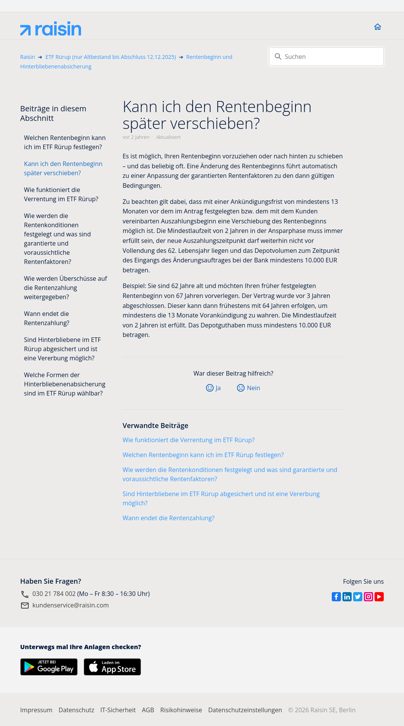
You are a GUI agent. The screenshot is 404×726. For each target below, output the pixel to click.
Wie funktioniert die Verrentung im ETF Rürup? (61, 194)
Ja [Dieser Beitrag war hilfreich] (218, 388)
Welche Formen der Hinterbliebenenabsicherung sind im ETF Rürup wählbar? (64, 384)
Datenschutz (76, 710)
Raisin (27, 56)
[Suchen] (326, 56)
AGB (148, 710)
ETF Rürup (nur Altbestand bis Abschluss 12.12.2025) (110, 56)
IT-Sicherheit (118, 710)
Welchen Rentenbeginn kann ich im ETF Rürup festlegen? (65, 142)
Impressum (36, 710)
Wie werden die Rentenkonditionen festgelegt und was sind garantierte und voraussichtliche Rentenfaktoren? (57, 239)
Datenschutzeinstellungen (245, 710)
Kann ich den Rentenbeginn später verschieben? (63, 168)
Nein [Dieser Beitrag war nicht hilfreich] (253, 388)
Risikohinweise (181, 710)
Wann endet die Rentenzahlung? (47, 318)
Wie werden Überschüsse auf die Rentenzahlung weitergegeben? (65, 287)
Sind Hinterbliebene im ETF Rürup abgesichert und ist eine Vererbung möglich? (62, 348)
